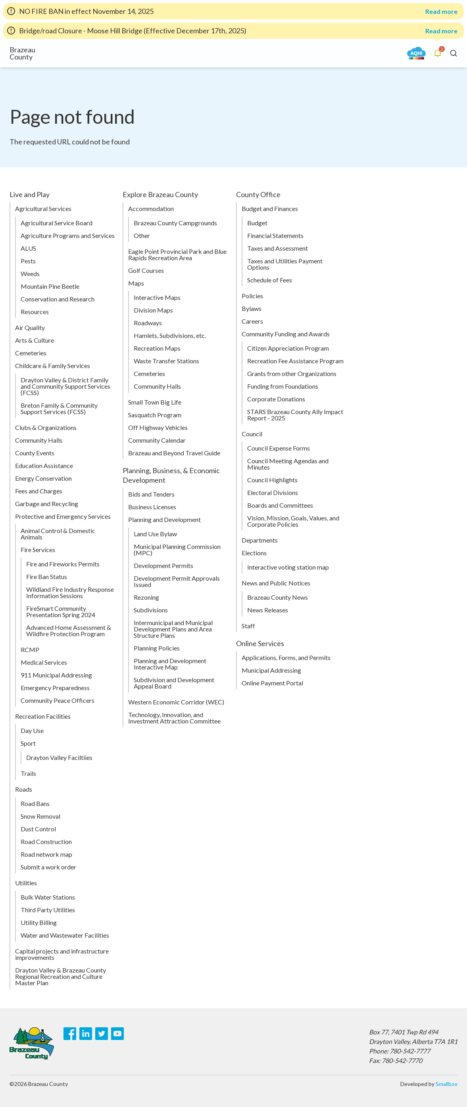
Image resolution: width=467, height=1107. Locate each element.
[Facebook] (69, 1033)
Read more (441, 11)
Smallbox (446, 1083)
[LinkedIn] (85, 1033)
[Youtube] (117, 1033)
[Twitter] (101, 1033)
